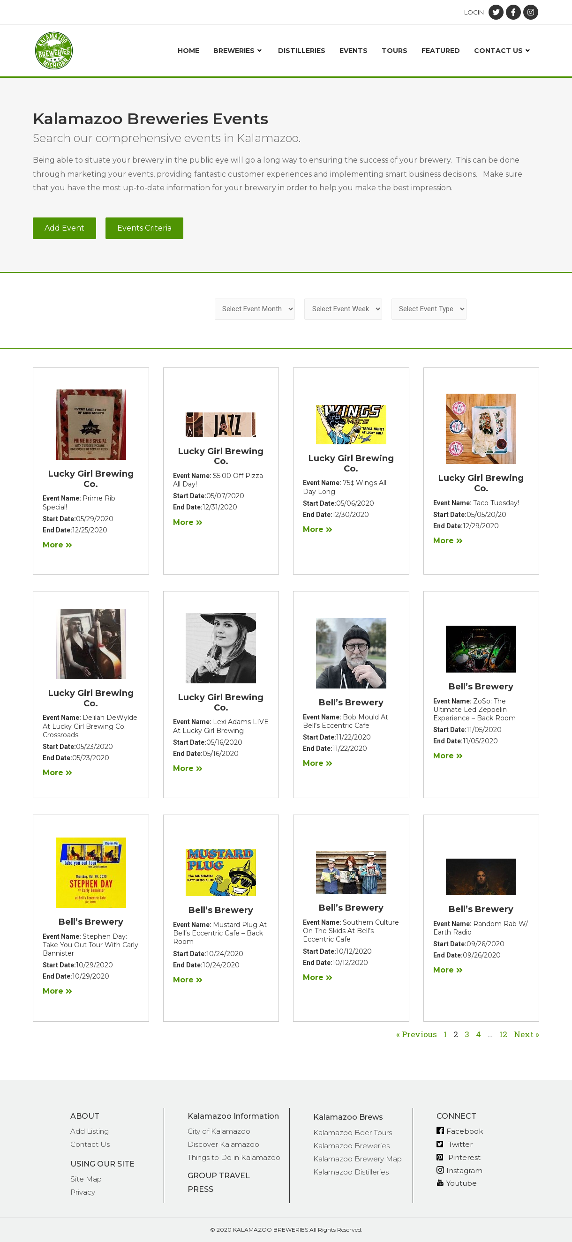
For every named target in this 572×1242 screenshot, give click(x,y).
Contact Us (503, 51)
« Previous (416, 1034)
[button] (64, 228)
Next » (526, 1034)
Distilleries (301, 50)
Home (188, 50)
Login (474, 12)
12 (503, 1034)
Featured (440, 50)
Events (353, 50)
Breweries (238, 51)
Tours (394, 50)
